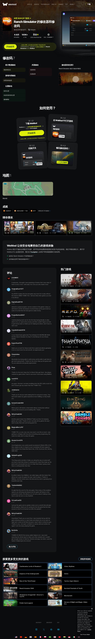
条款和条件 (38, 622)
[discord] (36, 630)
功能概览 (60, 4)
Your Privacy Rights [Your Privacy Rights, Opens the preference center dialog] (85, 634)
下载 (89, 4)
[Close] (92, 609)
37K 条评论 (16, 37)
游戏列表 (36, 4)
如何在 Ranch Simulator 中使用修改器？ (21, 256)
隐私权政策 (49, 622)
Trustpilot (34, 252)
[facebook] (51, 630)
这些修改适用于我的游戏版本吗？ (19, 259)
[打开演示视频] (75, 79)
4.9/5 (16, 34)
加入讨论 (12, 547)
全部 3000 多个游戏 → (22, 18)
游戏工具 (54, 4)
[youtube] (58, 630)
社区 (66, 4)
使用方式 (29, 4)
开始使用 (10, 46)
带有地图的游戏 (45, 4)
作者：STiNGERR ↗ (48, 37)
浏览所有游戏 (85, 559)
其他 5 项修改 (40, 46)
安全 (36, 34)
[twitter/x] (43, 629)
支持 (58, 622)
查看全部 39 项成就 (43, 211)
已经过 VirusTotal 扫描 (35, 37)
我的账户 (72, 4)
